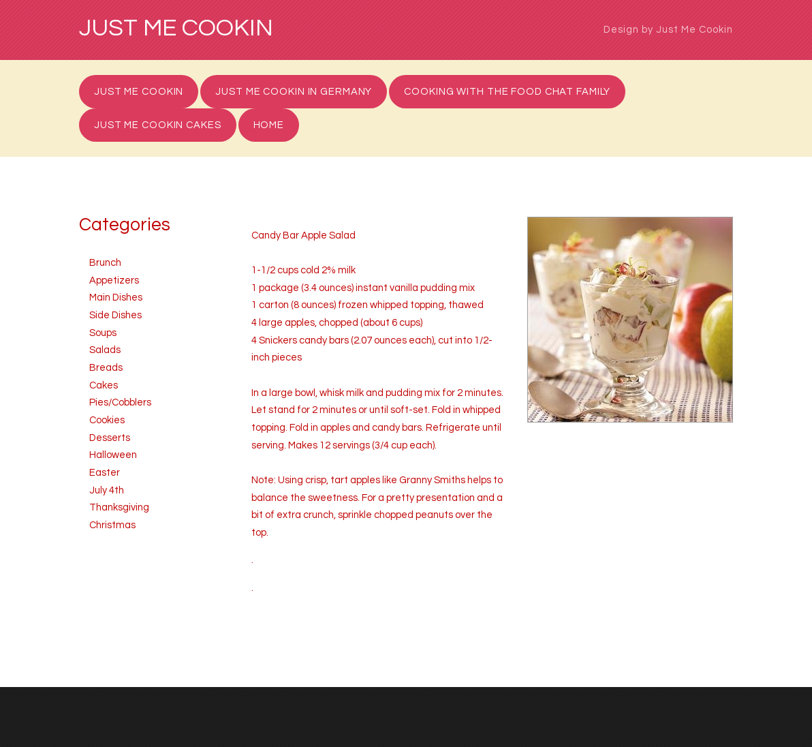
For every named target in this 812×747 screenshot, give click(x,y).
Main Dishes (115, 297)
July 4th (106, 490)
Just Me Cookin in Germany (293, 92)
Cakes (103, 385)
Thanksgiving (119, 507)
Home (269, 125)
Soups (102, 333)
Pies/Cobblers (120, 402)
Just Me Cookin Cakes (157, 125)
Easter (104, 473)
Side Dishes (115, 315)
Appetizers (114, 280)
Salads (105, 350)
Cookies (107, 420)
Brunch (105, 263)
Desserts (109, 438)
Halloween (113, 455)
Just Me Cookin (176, 28)
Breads (106, 368)
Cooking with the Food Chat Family (507, 92)
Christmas (112, 525)
